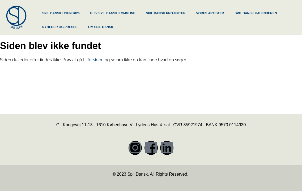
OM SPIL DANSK (100, 27)
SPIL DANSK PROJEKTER (165, 13)
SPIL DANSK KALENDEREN (256, 13)
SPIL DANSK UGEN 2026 (61, 13)
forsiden (96, 59)
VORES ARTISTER (210, 13)
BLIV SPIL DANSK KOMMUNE (112, 13)
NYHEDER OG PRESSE (60, 27)
